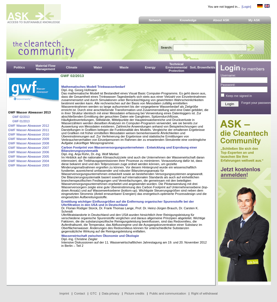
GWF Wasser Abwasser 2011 (28, 130)
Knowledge (188, 20)
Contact (79, 293)
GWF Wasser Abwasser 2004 (28, 161)
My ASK (254, 20)
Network (155, 20)
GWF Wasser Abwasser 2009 (28, 139)
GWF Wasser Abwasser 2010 (28, 134)
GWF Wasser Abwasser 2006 (28, 152)
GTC (93, 293)
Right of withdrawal (204, 293)
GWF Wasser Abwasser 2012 (28, 125)
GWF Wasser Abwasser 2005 (28, 156)
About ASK (221, 20)
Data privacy (110, 293)
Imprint (64, 293)
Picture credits (134, 293)
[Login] (246, 6)
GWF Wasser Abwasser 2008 (28, 143)
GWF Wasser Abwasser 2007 (28, 147)
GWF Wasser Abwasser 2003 (28, 165)
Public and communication (167, 293)
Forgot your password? (257, 102)
